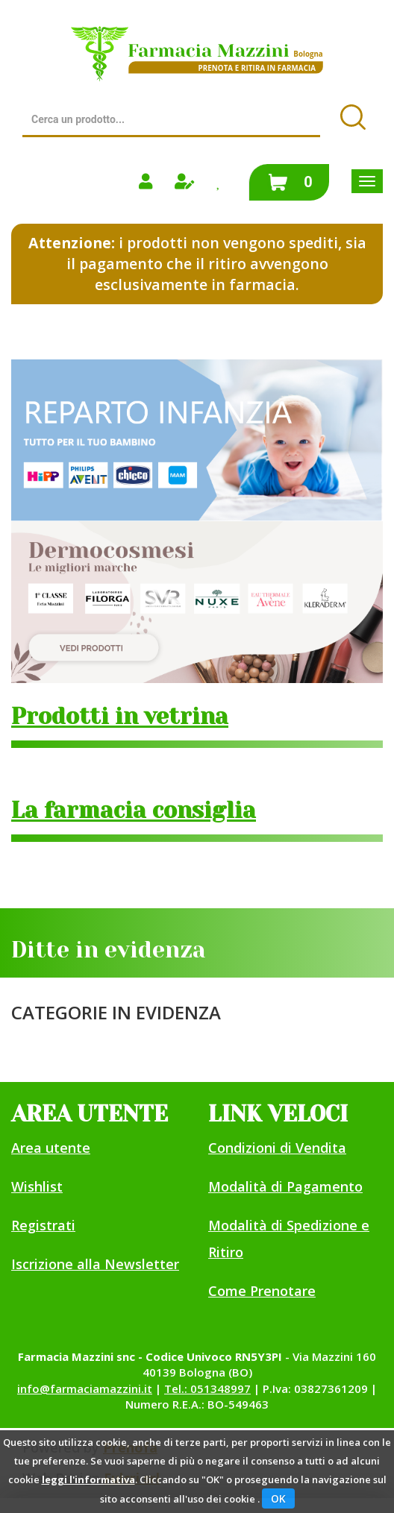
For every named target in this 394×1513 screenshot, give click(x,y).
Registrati (43, 1225)
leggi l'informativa (88, 1479)
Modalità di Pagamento (285, 1186)
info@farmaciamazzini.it (84, 1388)
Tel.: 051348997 (207, 1388)
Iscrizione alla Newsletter (95, 1264)
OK (278, 1498)
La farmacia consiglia (133, 810)
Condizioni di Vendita (277, 1148)
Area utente (50, 1148)
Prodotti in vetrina (119, 716)
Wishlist (37, 1186)
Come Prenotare (262, 1291)
